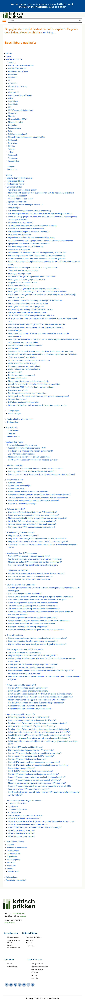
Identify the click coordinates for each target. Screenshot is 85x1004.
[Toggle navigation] (4, 20)
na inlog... (49, 33)
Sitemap (34, 975)
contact (23, 916)
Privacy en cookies (37, 964)
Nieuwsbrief (30, 946)
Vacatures (29, 940)
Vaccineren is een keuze (13, 941)
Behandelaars (12, 967)
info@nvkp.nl (9, 923)
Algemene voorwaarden (39, 967)
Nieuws (9, 964)
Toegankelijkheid (37, 969)
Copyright (34, 978)
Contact (29, 943)
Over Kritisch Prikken (33, 937)
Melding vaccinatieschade (13, 946)
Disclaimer (34, 972)
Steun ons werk (13, 937)
